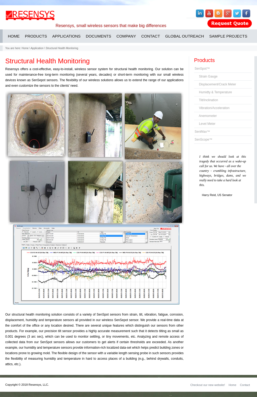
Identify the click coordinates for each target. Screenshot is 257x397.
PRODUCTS (36, 36)
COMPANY (126, 36)
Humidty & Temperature (213, 92)
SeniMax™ (202, 131)
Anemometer (206, 116)
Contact (245, 384)
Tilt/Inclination (206, 100)
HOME (14, 36)
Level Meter (205, 124)
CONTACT (150, 36)
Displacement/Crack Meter (215, 84)
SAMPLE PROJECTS (228, 36)
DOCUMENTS (98, 36)
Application (37, 48)
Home (25, 48)
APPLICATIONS (66, 36)
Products (204, 60)
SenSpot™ (202, 68)
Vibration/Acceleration (212, 108)
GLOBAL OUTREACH (184, 36)
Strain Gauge (206, 76)
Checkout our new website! (207, 384)
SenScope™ (203, 139)
